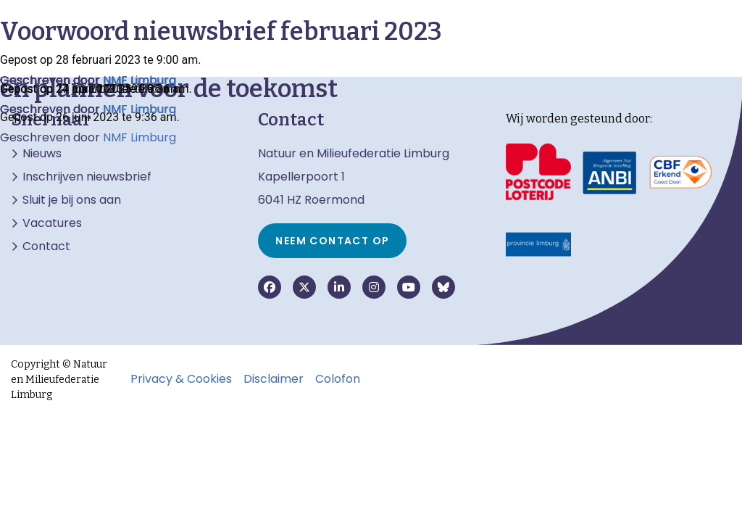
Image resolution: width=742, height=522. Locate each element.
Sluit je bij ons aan (71, 200)
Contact (46, 246)
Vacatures (52, 223)
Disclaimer (273, 379)
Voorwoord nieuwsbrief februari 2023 (221, 31)
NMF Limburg (139, 137)
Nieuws (42, 154)
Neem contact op (332, 240)
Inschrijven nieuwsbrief (86, 177)
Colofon (337, 379)
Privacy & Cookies (181, 379)
